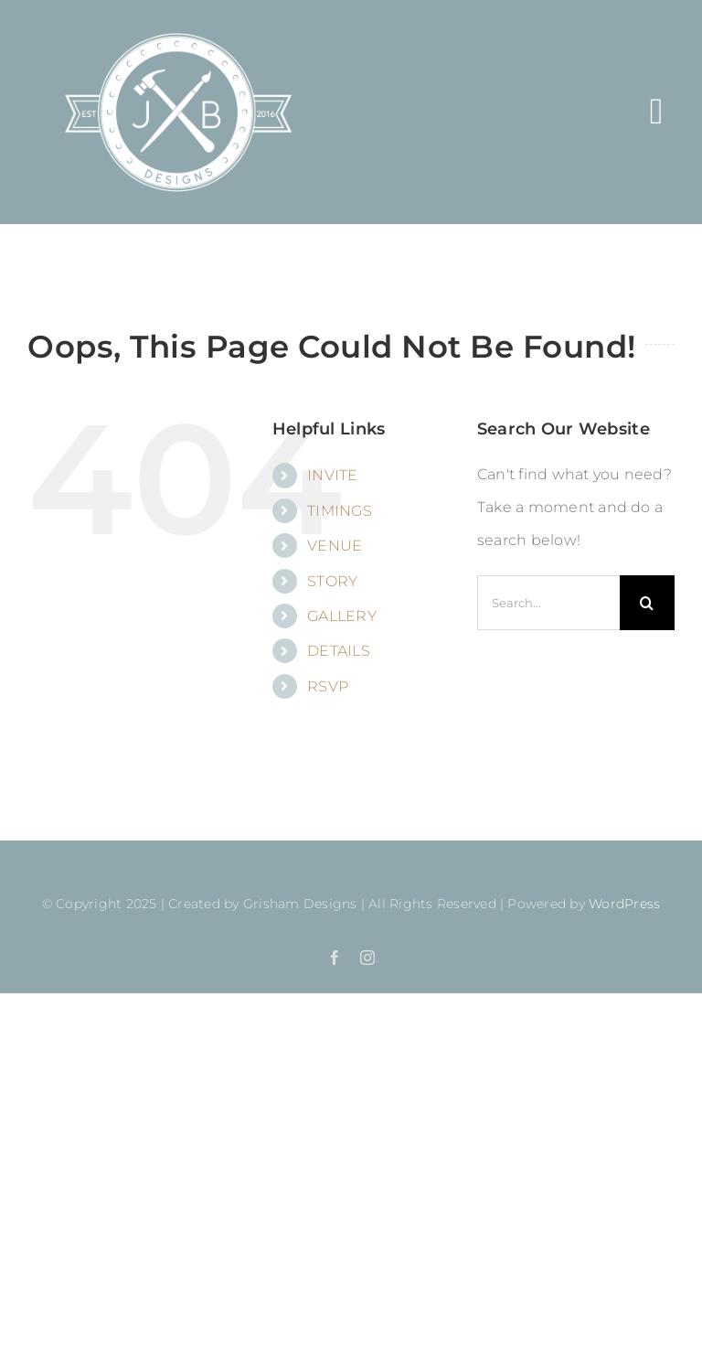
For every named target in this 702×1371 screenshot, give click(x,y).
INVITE (332, 475)
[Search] (647, 602)
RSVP (327, 686)
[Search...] (548, 602)
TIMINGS (339, 510)
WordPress (624, 903)
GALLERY (342, 616)
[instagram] (367, 957)
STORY (332, 581)
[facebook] (334, 957)
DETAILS (338, 650)
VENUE (334, 545)
